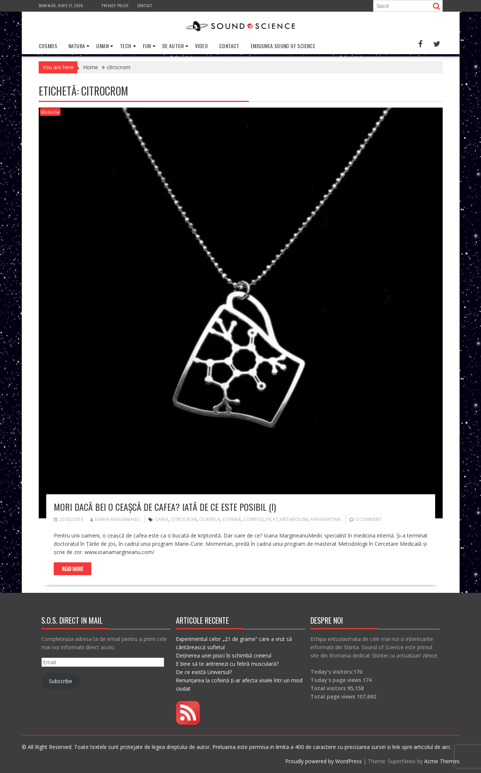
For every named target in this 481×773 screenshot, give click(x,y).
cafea (161, 519)
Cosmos (48, 46)
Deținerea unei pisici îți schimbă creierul (223, 655)
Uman (102, 46)
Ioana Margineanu (115, 519)
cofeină (231, 519)
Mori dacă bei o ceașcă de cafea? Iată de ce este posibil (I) (165, 506)
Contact (145, 5)
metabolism (294, 519)
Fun (147, 46)
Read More (72, 569)
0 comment (368, 519)
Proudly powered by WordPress (323, 761)
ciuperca (209, 519)
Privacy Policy (115, 5)
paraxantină (325, 519)
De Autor (173, 46)
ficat (272, 519)
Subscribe (60, 681)
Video (201, 46)
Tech (126, 46)
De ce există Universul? (204, 672)
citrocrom (184, 519)
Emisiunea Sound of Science (283, 46)
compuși (254, 519)
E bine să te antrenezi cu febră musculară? (227, 663)
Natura (76, 46)
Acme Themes (442, 761)
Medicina (50, 112)
